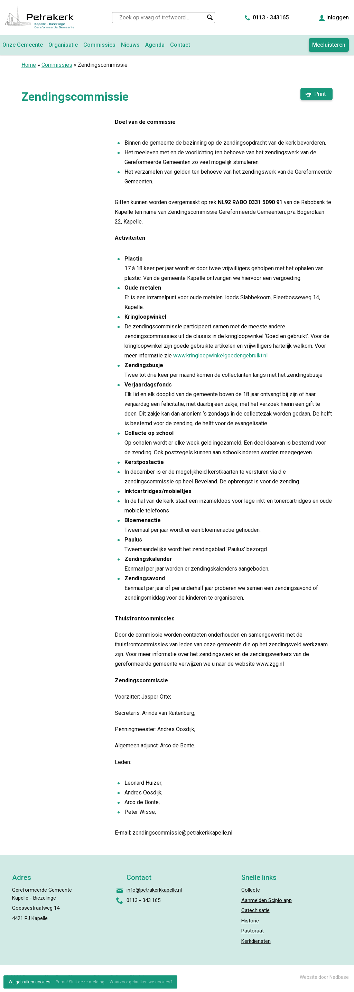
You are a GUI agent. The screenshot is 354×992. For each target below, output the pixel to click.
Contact (180, 45)
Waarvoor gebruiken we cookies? (141, 982)
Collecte (250, 890)
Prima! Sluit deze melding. (80, 982)
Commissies (99, 45)
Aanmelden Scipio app (266, 900)
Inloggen (337, 17)
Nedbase (339, 977)
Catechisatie (255, 910)
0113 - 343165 (271, 17)
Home (28, 65)
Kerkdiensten (256, 941)
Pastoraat (252, 931)
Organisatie (63, 45)
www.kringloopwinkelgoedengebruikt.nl (220, 355)
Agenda (155, 45)
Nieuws (130, 45)
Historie (250, 921)
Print (320, 94)
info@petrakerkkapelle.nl (154, 890)
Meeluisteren (328, 45)
